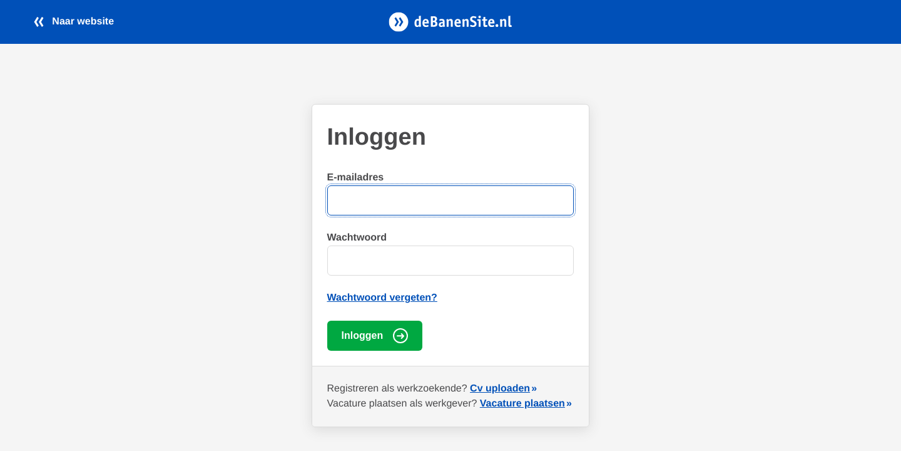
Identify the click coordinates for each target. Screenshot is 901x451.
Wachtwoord (357, 237)
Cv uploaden (500, 388)
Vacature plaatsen (522, 403)
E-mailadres (355, 177)
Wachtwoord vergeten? (382, 298)
